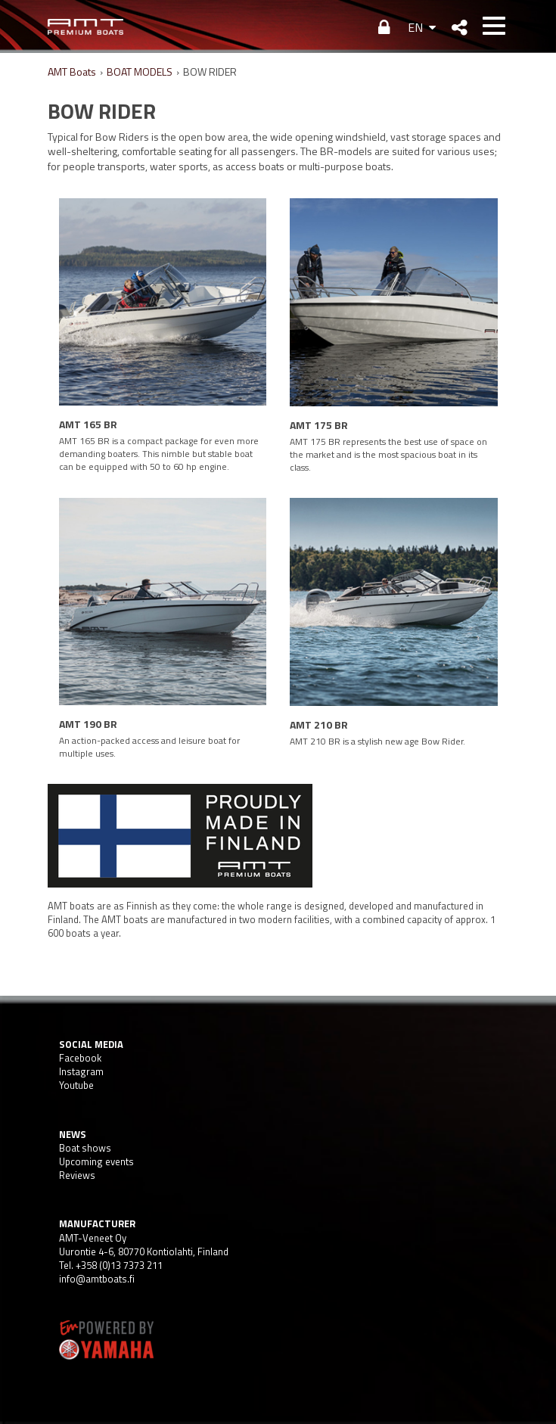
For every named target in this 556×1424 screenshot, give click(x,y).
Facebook (80, 1057)
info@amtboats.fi (97, 1278)
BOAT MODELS (139, 71)
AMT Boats (72, 71)
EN (415, 27)
